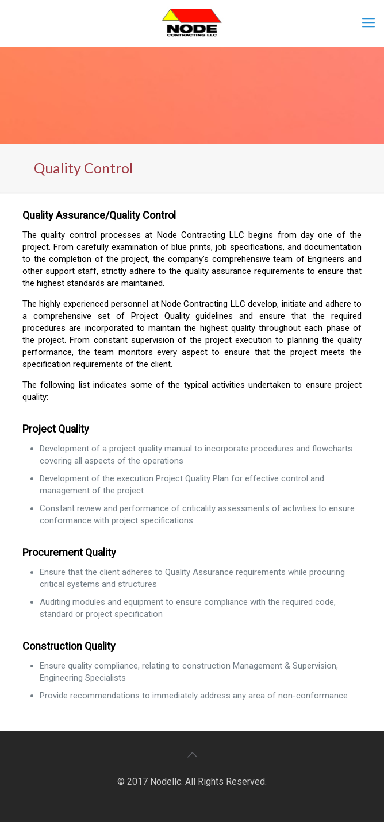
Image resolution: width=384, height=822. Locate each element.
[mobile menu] (368, 23)
